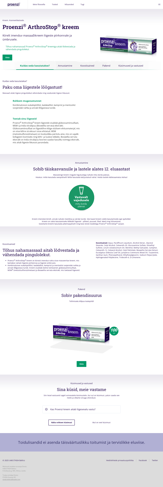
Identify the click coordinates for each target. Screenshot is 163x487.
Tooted (55, 4)
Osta (7, 57)
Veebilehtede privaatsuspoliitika (120, 460)
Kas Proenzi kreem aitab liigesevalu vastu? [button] (73, 409)
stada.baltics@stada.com (11, 479)
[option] (81, 328)
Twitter (155, 460)
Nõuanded (69, 4)
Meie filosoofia (39, 4)
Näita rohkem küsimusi (61, 422)
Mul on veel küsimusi (101, 422)
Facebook (143, 460)
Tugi (82, 4)
